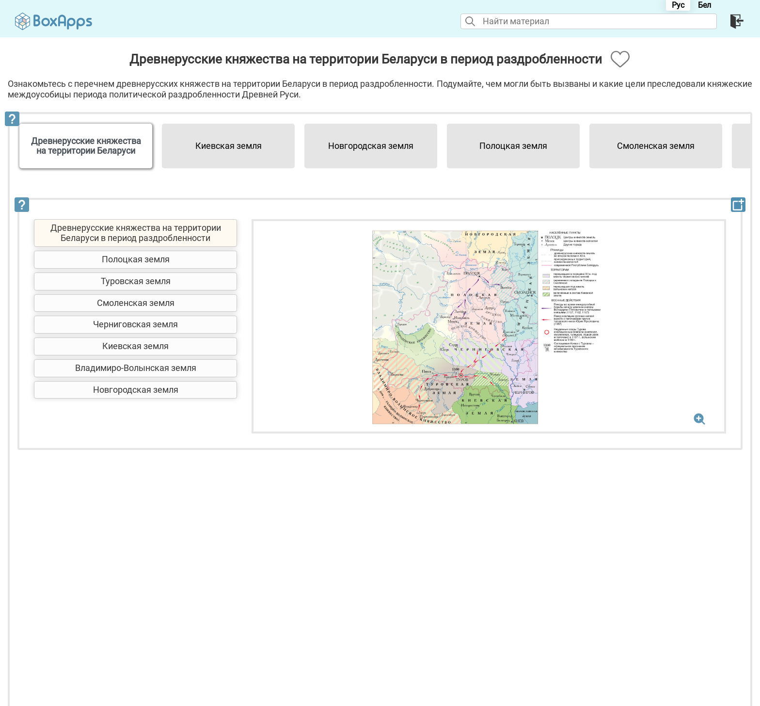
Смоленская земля (656, 146)
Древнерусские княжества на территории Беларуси (86, 146)
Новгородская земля (370, 146)
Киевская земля (228, 146)
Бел (704, 5)
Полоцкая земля (513, 146)
